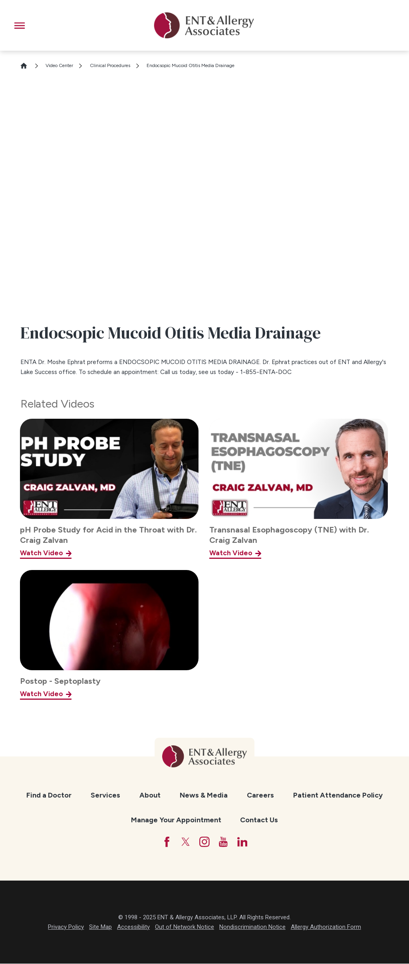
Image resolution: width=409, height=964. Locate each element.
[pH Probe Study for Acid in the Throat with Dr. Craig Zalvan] (109, 489)
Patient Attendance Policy (338, 795)
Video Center (59, 65)
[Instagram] (204, 842)
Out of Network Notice (184, 926)
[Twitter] (185, 842)
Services (105, 795)
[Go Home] (27, 65)
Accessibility (133, 926)
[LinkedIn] (242, 842)
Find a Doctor (48, 795)
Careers (260, 795)
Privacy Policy (66, 926)
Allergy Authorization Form (326, 926)
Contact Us (259, 820)
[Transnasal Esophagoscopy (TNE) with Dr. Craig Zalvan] (298, 489)
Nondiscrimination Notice (252, 926)
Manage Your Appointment (176, 820)
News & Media (204, 795)
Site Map (100, 926)
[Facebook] (166, 842)
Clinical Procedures (110, 65)
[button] (19, 25)
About (150, 795)
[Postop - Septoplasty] (109, 635)
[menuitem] (48, 795)
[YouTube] (223, 842)
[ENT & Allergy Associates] (204, 25)
